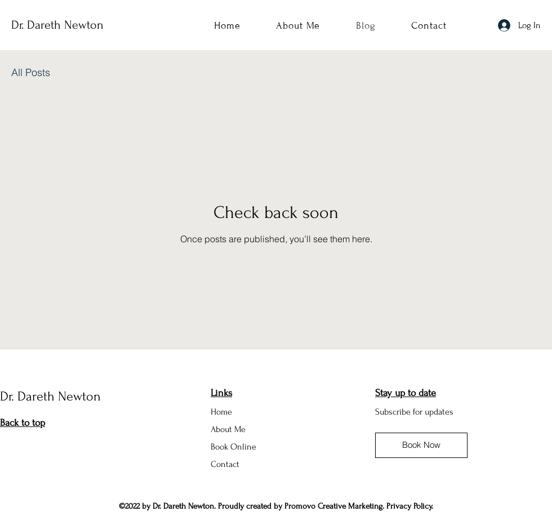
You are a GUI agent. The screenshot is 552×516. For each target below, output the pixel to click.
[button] (414, 411)
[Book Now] (421, 445)
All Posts (30, 72)
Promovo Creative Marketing (333, 506)
